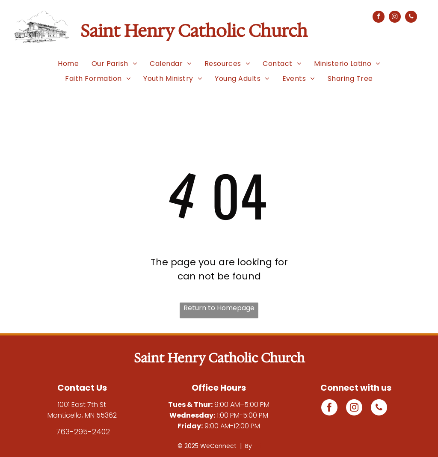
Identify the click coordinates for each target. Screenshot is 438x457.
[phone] (411, 18)
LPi (257, 446)
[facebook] (379, 18)
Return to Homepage (219, 308)
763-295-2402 (83, 431)
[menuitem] (68, 63)
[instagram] (395, 18)
